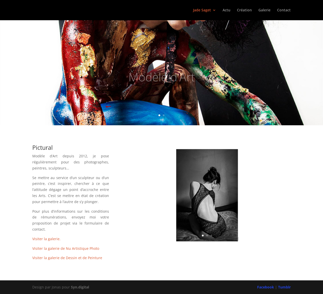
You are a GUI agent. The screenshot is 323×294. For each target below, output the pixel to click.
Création (244, 10)
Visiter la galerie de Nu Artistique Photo (65, 248)
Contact (284, 10)
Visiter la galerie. (46, 238)
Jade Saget (202, 10)
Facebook (265, 287)
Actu (226, 10)
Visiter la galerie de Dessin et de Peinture (67, 257)
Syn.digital (80, 287)
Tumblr (284, 287)
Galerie (264, 10)
